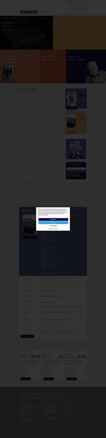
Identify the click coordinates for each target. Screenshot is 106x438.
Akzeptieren (53, 219)
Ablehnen (53, 222)
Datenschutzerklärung (55, 228)
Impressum (49, 228)
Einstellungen (53, 225)
